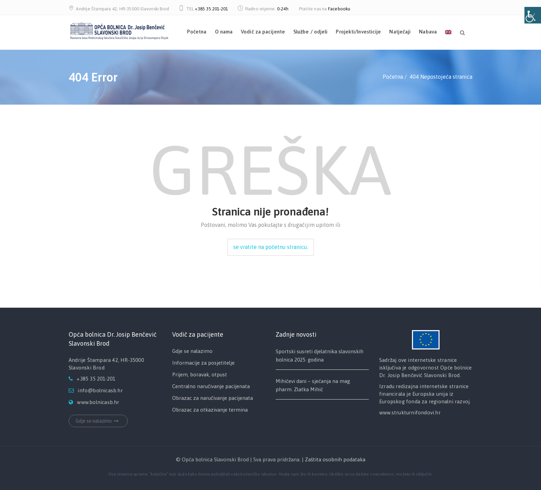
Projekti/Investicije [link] (358, 32)
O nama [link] (224, 32)
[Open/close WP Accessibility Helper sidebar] (532, 15)
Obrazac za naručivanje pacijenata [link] (212, 398)
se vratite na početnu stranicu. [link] (270, 247)
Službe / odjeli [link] (310, 32)
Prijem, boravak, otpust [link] (199, 374)
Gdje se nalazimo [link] (98, 421)
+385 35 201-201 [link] (211, 8)
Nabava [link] (428, 32)
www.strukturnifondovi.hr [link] (410, 412)
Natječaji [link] (400, 32)
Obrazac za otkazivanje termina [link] (210, 410)
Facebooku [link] (339, 8)
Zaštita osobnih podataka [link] (335, 459)
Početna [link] (197, 32)
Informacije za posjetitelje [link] (203, 363)
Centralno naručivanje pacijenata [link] (211, 386)
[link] (119, 30)
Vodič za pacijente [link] (263, 32)
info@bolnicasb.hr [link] (100, 390)
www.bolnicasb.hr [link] (98, 402)
